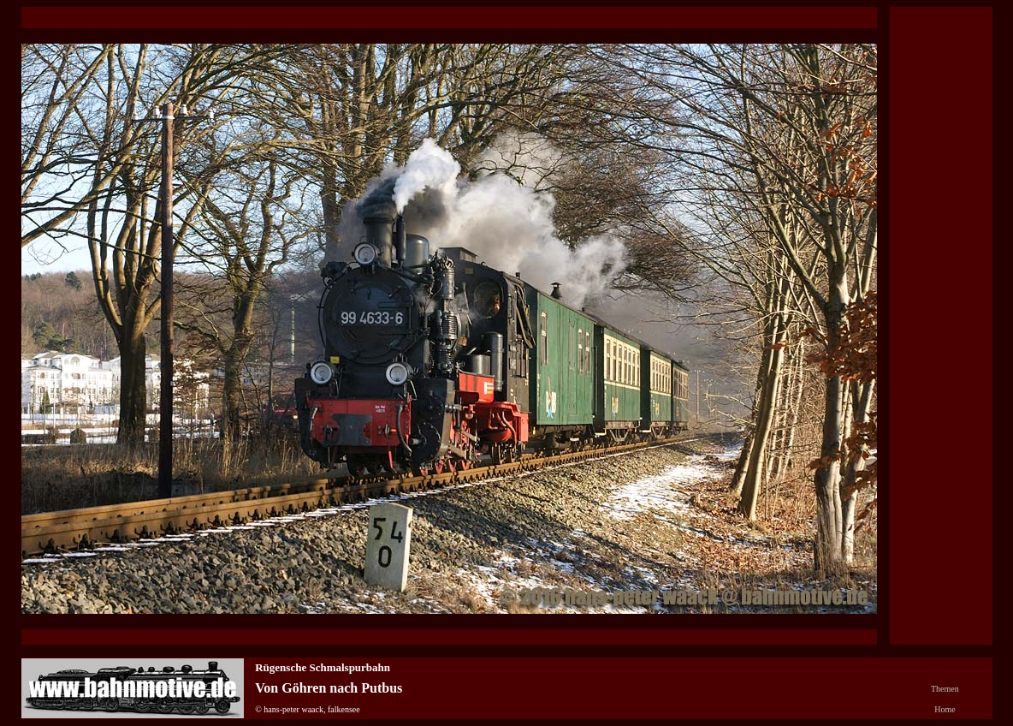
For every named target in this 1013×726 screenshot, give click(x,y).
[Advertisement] (941, 300)
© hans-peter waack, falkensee (307, 709)
